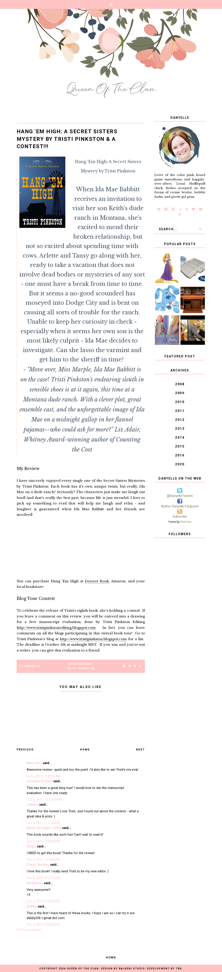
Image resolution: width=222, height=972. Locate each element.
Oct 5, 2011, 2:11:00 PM (43, 823)
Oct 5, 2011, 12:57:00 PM (44, 800)
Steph (31, 846)
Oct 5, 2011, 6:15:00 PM (43, 901)
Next (140, 749)
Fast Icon (185, 521)
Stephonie (35, 883)
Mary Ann (34, 763)
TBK (179, 968)
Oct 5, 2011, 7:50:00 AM (43, 776)
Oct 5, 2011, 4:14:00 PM (43, 860)
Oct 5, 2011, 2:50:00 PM (43, 841)
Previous (25, 749)
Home (85, 749)
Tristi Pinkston (80, 668)
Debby (32, 906)
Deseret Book (97, 581)
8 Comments (29, 666)
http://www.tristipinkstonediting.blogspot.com (56, 627)
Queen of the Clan (83, 968)
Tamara (32, 805)
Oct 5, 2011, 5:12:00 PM (43, 878)
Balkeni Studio (132, 968)
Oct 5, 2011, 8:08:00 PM (43, 925)
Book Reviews (80, 663)
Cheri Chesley (38, 865)
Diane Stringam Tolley (44, 828)
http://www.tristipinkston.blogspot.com (93, 639)
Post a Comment (29, 930)
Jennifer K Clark (39, 781)
